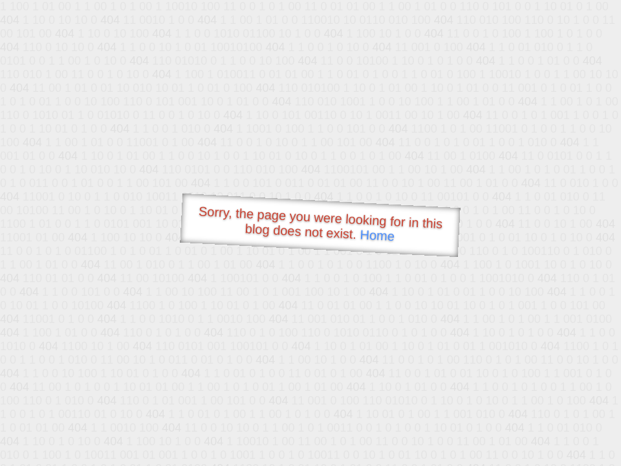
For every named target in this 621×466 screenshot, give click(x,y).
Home (377, 235)
